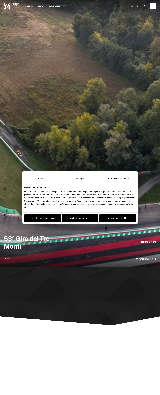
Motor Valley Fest (57, 6)
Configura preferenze (80, 218)
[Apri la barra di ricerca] (145, 6)
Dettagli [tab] (80, 178)
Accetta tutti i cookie (117, 218)
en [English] (137, 6)
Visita (41, 6)
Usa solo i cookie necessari (42, 218)
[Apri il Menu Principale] (153, 6)
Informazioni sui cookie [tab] (118, 178)
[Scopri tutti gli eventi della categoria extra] (7, 259)
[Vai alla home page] (11, 6)
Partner (29, 6)
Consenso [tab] (41, 178)
